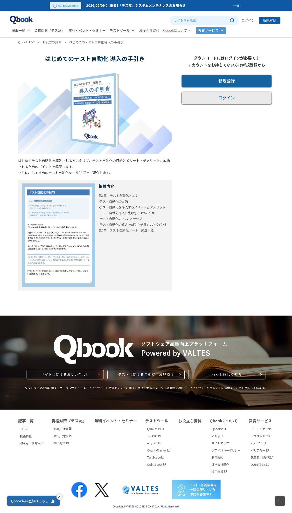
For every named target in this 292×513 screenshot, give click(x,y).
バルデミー (260, 450)
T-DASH (153, 436)
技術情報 (26, 436)
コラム (24, 429)
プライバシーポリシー (226, 450)
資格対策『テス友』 (49, 30)
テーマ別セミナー (262, 429)
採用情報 (219, 471)
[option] (158, 5)
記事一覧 (18, 30)
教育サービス (208, 30)
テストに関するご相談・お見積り (146, 374)
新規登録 (269, 20)
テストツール (120, 30)
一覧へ (237, 5)
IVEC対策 (61, 443)
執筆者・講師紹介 (31, 443)
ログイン (248, 20)
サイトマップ (220, 443)
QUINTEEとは (260, 464)
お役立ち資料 (149, 30)
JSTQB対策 (62, 429)
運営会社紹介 (220, 464)
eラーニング (259, 443)
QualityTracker (158, 450)
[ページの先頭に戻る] (280, 501)
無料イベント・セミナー (87, 30)
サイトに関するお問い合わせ (65, 374)
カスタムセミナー (262, 436)
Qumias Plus (155, 429)
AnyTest (154, 443)
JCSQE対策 (62, 436)
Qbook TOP (26, 42)
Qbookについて (175, 30)
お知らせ (217, 436)
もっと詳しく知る (227, 374)
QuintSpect (156, 464)
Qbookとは (219, 429)
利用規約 (217, 457)
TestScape (155, 457)
